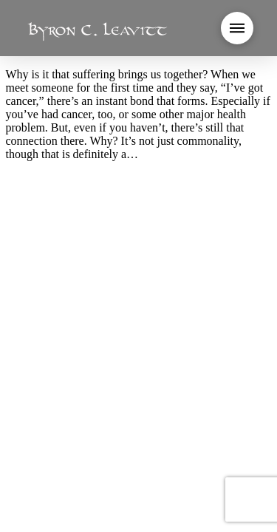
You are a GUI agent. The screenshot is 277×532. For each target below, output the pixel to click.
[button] (237, 28)
